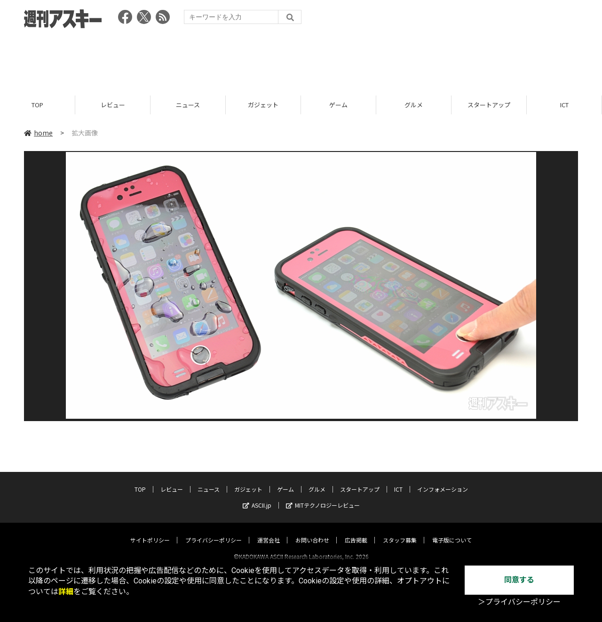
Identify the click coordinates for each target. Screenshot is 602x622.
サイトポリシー (150, 531)
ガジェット (263, 104)
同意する (519, 579)
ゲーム (338, 104)
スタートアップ (488, 104)
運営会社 (268, 531)
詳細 (65, 591)
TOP (37, 104)
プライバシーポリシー (213, 531)
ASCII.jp (257, 497)
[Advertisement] (301, 59)
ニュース (188, 104)
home (38, 132)
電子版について (452, 531)
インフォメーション (442, 481)
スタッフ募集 (400, 531)
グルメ (413, 104)
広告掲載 (356, 531)
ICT (564, 104)
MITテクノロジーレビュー (323, 497)
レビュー (113, 104)
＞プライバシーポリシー (519, 602)
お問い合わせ (312, 531)
